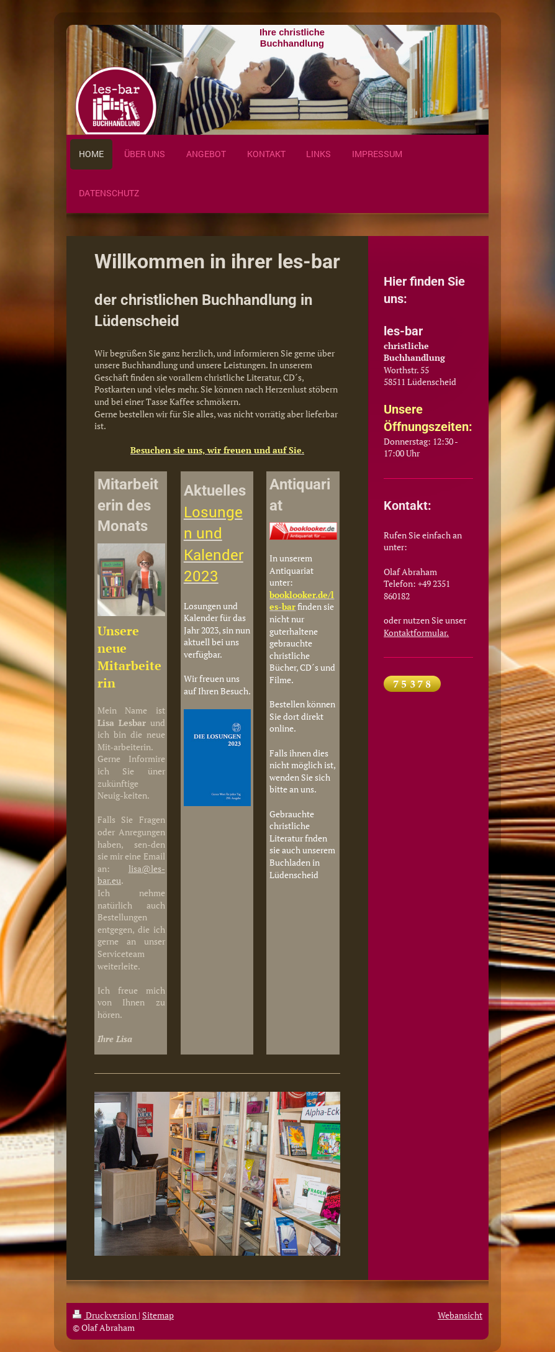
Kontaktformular (415, 632)
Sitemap (158, 1315)
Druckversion (105, 1315)
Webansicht (460, 1315)
